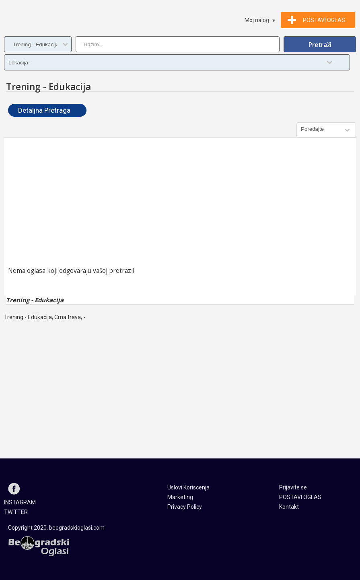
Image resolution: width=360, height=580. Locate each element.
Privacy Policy (184, 507)
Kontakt (289, 507)
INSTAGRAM (20, 502)
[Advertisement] (180, 202)
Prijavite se (293, 487)
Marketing (180, 497)
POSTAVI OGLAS (300, 497)
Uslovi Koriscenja (188, 487)
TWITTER (16, 512)
